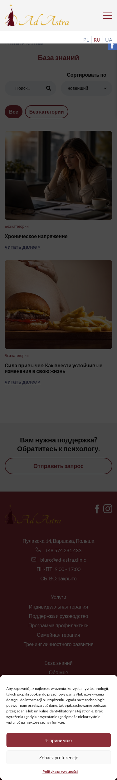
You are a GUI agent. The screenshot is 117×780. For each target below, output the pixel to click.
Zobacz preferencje (58, 757)
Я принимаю (58, 740)
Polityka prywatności (60, 771)
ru (97, 40)
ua (108, 40)
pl (86, 40)
